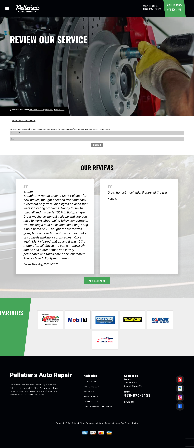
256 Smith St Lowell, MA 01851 (41, 110)
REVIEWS (89, 391)
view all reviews (97, 280)
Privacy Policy (131, 423)
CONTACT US (91, 401)
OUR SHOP (90, 381)
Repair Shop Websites (83, 423)
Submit (97, 144)
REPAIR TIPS (91, 396)
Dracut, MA (28, 192)
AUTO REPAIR (91, 386)
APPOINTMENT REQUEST (98, 406)
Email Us (129, 402)
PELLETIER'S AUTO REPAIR (23, 120)
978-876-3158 (174, 9)
